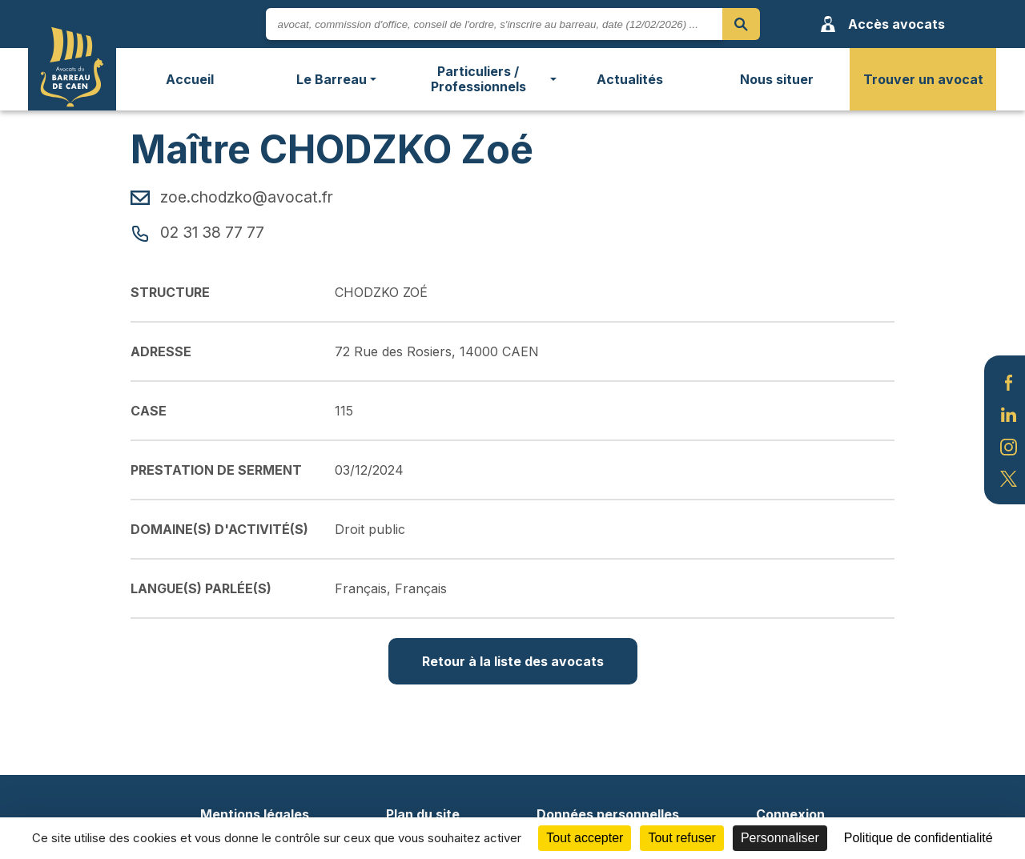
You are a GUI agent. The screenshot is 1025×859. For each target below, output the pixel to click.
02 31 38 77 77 (197, 232)
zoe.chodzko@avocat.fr (232, 197)
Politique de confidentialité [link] (918, 838)
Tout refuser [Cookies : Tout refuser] (681, 838)
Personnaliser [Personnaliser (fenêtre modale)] (780, 838)
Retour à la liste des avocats (513, 661)
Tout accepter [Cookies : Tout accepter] (584, 838)
